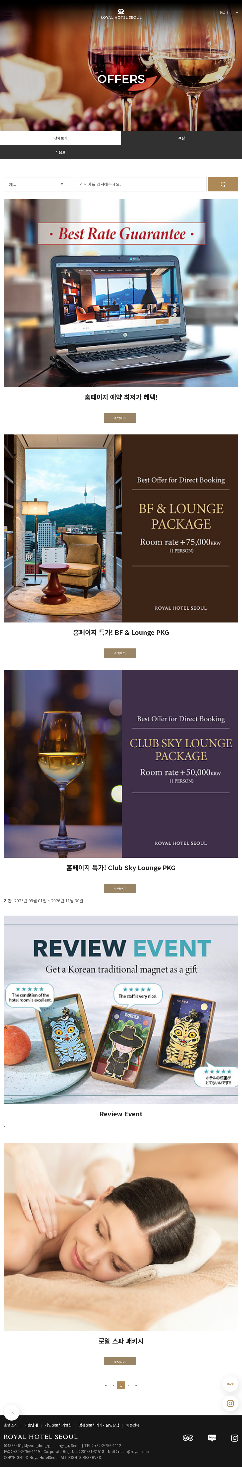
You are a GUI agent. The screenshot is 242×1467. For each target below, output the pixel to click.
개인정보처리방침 (58, 1425)
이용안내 (31, 1425)
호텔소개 (10, 1425)
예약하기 (120, 418)
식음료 (60, 152)
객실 (181, 138)
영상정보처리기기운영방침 (99, 1425)
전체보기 (60, 138)
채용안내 (133, 1425)
